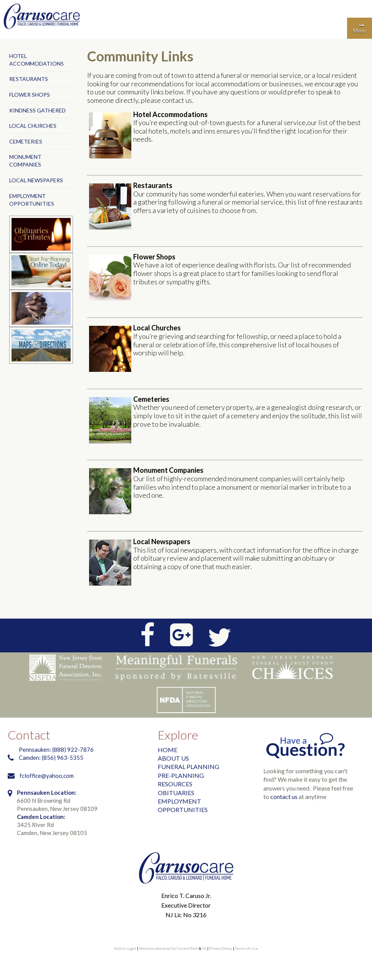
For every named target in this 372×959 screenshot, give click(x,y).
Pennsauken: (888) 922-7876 (56, 749)
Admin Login (125, 948)
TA (204, 948)
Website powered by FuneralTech (168, 948)
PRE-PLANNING (181, 775)
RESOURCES (175, 783)
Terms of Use (246, 948)
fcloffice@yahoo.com (47, 775)
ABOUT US (173, 758)
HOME (167, 749)
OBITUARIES (176, 792)
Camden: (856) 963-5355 (51, 757)
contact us (284, 796)
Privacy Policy (220, 948)
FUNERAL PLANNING (188, 766)
